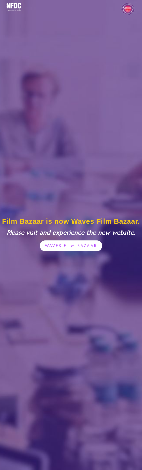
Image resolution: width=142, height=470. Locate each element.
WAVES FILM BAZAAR (71, 246)
